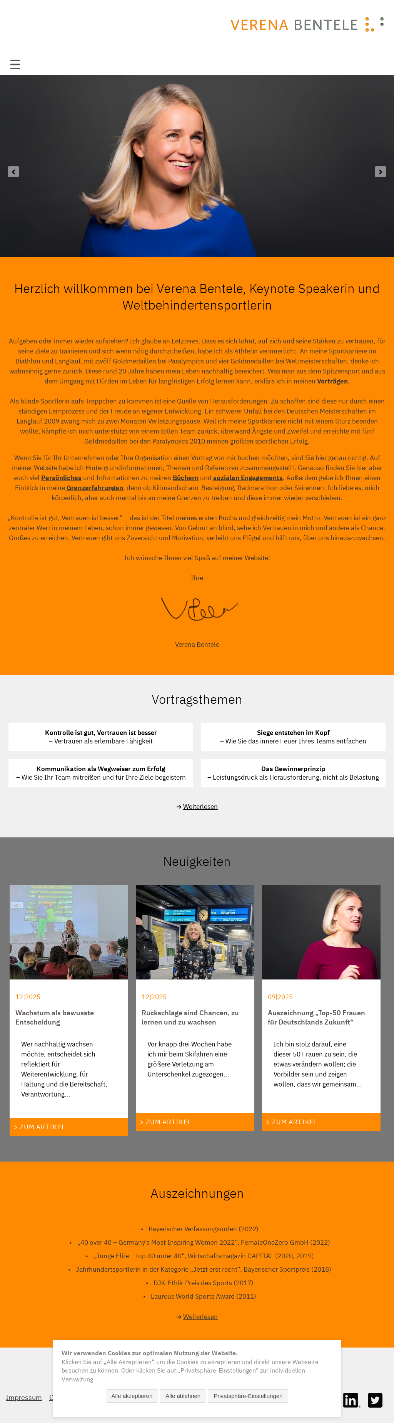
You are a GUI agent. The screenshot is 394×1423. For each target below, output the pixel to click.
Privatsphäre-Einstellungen (248, 1396)
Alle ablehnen (182, 1396)
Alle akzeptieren (132, 1396)
